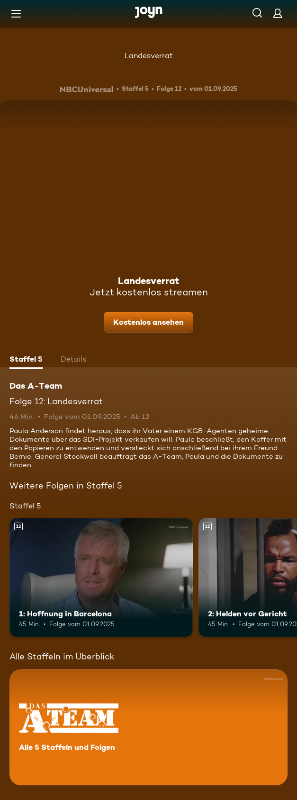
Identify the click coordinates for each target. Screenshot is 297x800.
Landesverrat (149, 55)
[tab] (26, 360)
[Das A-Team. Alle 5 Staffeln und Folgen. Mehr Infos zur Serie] (148, 727)
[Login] (277, 13)
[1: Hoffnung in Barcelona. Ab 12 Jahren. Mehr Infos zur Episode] (101, 577)
